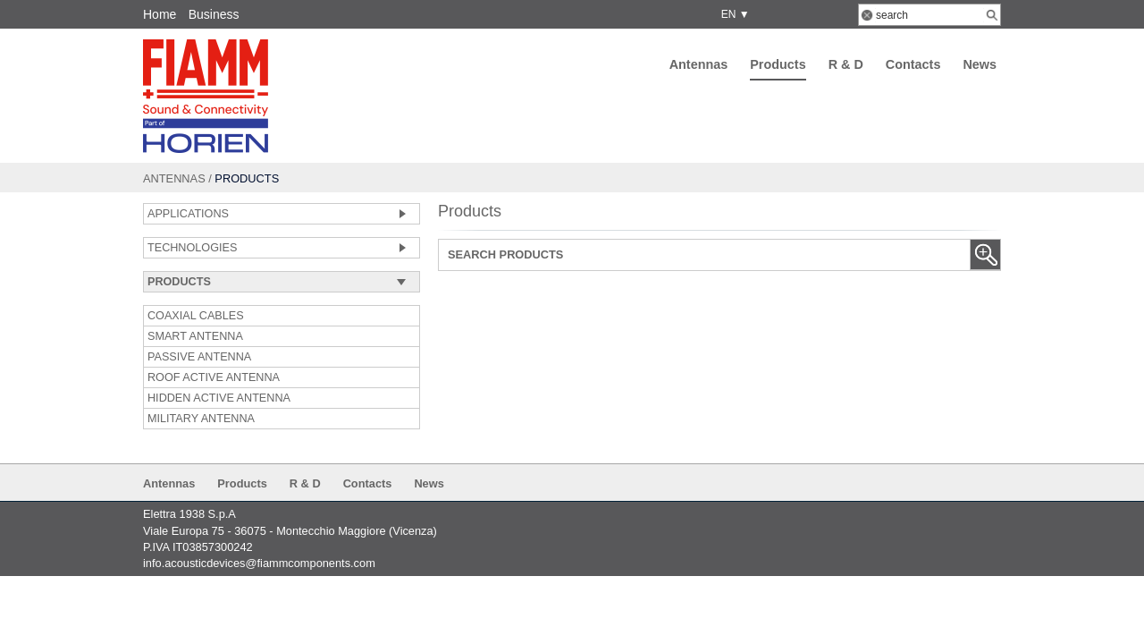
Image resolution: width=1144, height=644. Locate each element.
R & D (846, 64)
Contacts (913, 64)
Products (777, 64)
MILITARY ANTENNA (201, 418)
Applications (188, 214)
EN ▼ (732, 14)
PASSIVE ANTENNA (199, 357)
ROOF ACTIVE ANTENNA (213, 377)
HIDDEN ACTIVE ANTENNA (218, 398)
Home (159, 14)
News (980, 64)
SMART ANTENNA (195, 336)
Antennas (698, 64)
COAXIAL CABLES (195, 315)
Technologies (192, 248)
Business (214, 14)
